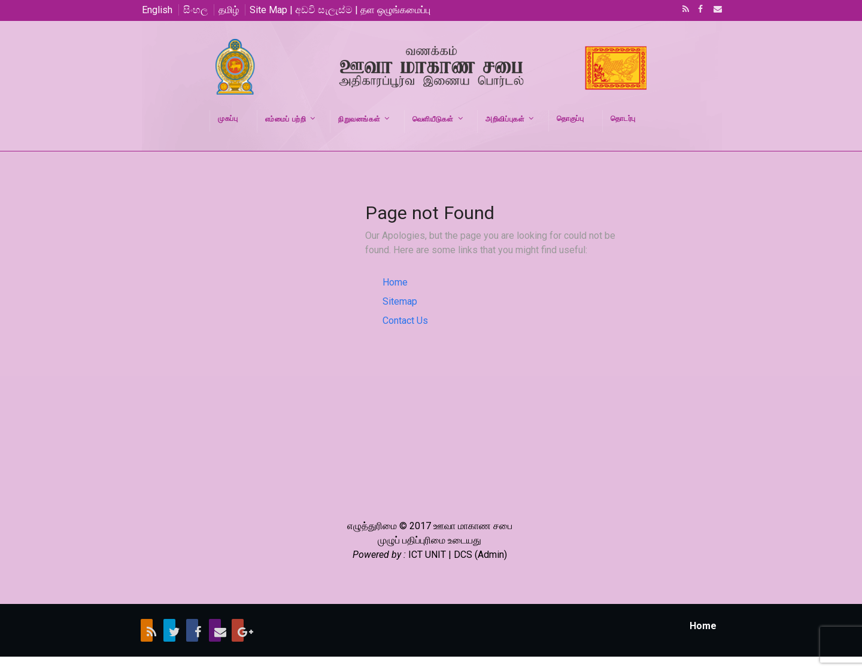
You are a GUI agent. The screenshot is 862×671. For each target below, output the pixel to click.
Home (395, 282)
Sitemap (400, 301)
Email (714, 10)
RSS (683, 10)
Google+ (238, 630)
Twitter (169, 630)
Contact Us (405, 320)
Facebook (699, 10)
